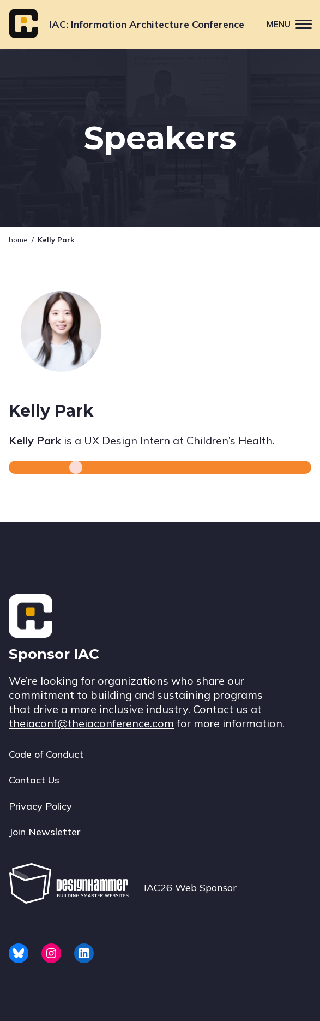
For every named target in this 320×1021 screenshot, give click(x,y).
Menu (293, 23)
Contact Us (34, 780)
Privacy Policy (40, 806)
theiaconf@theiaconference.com (91, 723)
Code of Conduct (46, 754)
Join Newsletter (44, 832)
